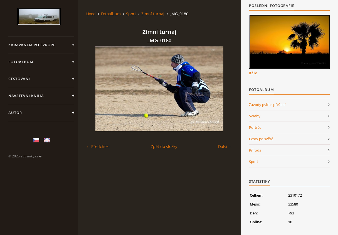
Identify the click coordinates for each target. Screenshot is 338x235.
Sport (131, 13)
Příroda (255, 150)
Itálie (253, 72)
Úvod (91, 13)
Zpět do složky (164, 146)
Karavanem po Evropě (31, 44)
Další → (225, 146)
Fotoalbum (20, 61)
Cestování (19, 78)
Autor (15, 112)
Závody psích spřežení (267, 104)
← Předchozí (98, 146)
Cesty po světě (261, 138)
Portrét (255, 127)
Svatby (254, 115)
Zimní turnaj (152, 13)
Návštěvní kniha (26, 95)
